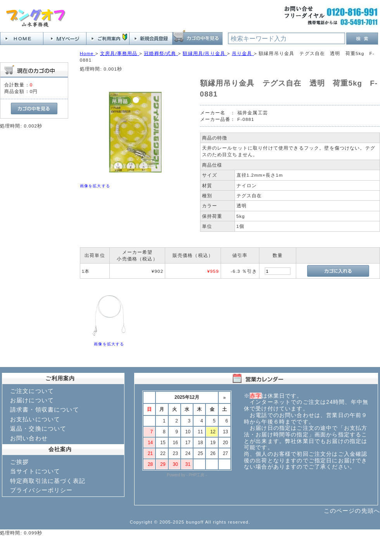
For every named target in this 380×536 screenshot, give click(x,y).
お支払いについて (35, 419)
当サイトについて (35, 471)
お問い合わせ (29, 438)
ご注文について (32, 391)
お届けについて (32, 400)
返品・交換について (38, 428)
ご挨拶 (19, 461)
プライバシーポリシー (41, 490)
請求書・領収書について (44, 409)
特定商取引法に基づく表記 (47, 480)
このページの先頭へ (352, 510)
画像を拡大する (95, 186)
